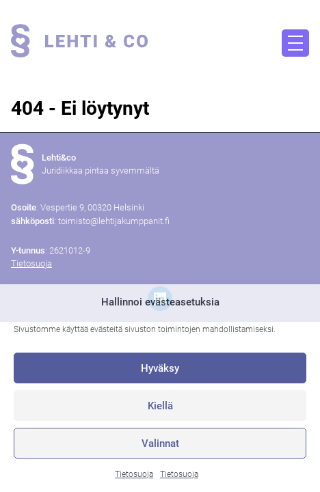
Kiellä (160, 406)
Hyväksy (160, 368)
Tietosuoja (134, 474)
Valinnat (160, 443)
